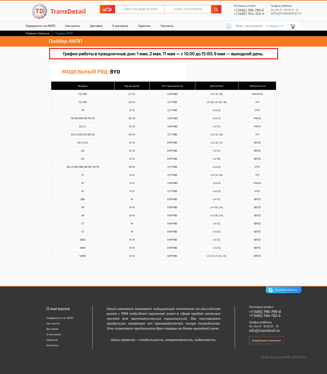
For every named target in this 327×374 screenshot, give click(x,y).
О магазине (120, 26)
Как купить (72, 26)
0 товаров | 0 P (275, 25)
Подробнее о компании (266, 340)
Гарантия (144, 26)
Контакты (167, 26)
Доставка (96, 26)
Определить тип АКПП (40, 26)
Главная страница (37, 33)
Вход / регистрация (249, 26)
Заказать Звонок (283, 290)
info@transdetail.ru (286, 13)
